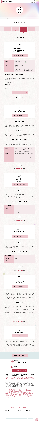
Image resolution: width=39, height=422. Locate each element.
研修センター (27, 413)
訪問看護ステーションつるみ (23, 395)
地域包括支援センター (22, 390)
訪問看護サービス (21, 389)
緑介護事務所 (23, 397)
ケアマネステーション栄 (9, 392)
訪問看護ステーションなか (14, 407)
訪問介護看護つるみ (8, 395)
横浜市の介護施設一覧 (28, 390)
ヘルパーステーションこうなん (18, 393)
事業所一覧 (32, 2)
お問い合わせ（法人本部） (20, 370)
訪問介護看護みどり (28, 397)
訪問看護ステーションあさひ (10, 397)
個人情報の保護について (18, 418)
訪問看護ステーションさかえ (16, 392)
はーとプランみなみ (11, 393)
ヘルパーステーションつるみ (28, 394)
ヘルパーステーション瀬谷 (10, 396)
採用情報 (34, 2)
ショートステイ (30, 389)
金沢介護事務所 (25, 393)
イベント (31, 29)
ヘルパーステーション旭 (22, 396)
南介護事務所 (6, 393)
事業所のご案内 (15, 29)
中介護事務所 (20, 407)
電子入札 (25, 418)
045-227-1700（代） (15, 366)
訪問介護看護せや (16, 396)
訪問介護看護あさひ (28, 396)
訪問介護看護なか (25, 407)
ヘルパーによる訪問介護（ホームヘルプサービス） (12, 389)
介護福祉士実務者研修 (16, 391)
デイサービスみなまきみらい (18, 397)
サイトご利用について (10, 418)
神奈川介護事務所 (15, 394)
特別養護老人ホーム (16, 390)
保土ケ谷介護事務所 (29, 395)
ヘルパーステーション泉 (23, 392)
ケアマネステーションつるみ (15, 395)
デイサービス (25, 389)
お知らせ (6, 415)
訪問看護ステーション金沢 (9, 394)
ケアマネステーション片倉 (21, 394)
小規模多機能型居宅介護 (10, 390)
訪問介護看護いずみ (29, 392)
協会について (7, 410)
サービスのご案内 (18, 410)
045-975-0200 (20, 100)
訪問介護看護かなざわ (30, 393)
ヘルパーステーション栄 (27, 391)
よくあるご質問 (7, 413)
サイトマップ (30, 418)
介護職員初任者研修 (10, 391)
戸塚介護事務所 (21, 391)
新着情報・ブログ (7, 29)
